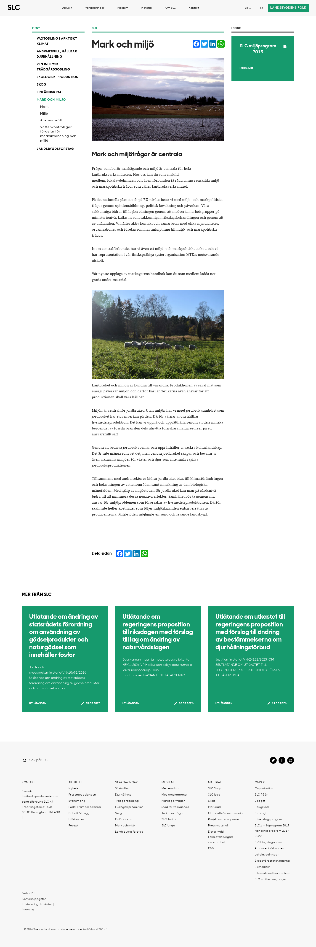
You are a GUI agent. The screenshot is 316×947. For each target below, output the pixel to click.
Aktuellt (67, 8)
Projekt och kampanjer (223, 819)
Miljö (44, 114)
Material (146, 8)
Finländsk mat (50, 92)
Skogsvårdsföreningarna (272, 861)
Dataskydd (216, 832)
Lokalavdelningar (267, 854)
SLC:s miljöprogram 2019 (272, 825)
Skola (212, 801)
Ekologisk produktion (58, 77)
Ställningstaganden (268, 842)
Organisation (264, 788)
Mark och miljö (51, 100)
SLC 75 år (261, 794)
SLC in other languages (271, 879)
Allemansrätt (51, 120)
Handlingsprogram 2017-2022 (272, 834)
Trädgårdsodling (127, 801)
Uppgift (260, 801)
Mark (44, 107)
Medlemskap (171, 788)
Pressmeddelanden (82, 794)
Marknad (214, 807)
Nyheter (74, 788)
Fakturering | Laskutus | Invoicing (37, 907)
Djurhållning (123, 794)
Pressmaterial (218, 825)
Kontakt (194, 8)
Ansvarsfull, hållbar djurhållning (57, 54)
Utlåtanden (37, 703)
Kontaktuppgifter (34, 899)
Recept (73, 825)
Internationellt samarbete (272, 873)
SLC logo (214, 794)
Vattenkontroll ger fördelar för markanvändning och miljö (58, 134)
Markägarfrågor (173, 801)
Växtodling (122, 788)
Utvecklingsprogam (268, 819)
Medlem (122, 8)
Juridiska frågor (173, 813)
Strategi (260, 813)
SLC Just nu (169, 819)
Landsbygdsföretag (55, 149)
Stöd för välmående (175, 807)
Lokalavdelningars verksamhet (221, 840)
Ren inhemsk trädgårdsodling (53, 67)
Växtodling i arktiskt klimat (57, 41)
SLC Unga (168, 825)
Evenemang (77, 801)
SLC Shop (214, 788)
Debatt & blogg (79, 813)
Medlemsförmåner (175, 794)
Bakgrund (262, 807)
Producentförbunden (269, 848)
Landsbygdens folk (288, 8)
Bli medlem (262, 867)
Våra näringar (95, 8)
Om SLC (170, 8)
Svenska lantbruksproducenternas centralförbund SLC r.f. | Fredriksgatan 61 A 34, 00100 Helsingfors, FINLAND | (41, 804)
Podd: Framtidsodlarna (85, 807)
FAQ (211, 848)
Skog (41, 84)
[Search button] (261, 8)
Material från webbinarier (226, 813)
